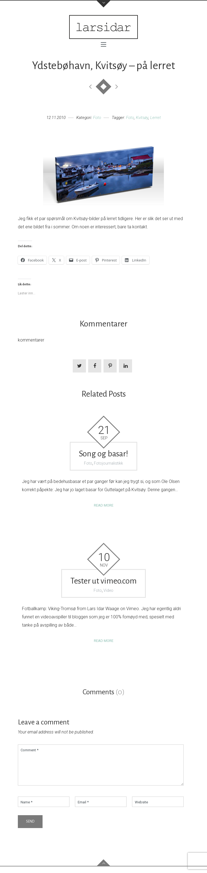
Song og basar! (103, 453)
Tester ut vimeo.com (103, 580)
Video (108, 590)
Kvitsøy (142, 117)
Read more (103, 505)
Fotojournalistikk (108, 463)
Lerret (155, 117)
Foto (97, 117)
